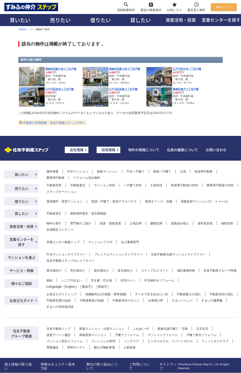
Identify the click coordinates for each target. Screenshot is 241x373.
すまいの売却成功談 (60, 306)
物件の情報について (143, 149)
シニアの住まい (71, 280)
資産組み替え (180, 223)
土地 (183, 171)
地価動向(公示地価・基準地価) (105, 294)
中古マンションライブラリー (66, 254)
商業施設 (52, 347)
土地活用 (136, 223)
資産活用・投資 (181, 20)
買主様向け (54, 270)
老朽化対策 (205, 223)
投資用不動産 (204, 171)
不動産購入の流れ (189, 294)
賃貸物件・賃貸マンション (64, 201)
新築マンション (107, 171)
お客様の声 (155, 300)
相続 (49, 280)
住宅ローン (128, 280)
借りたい (100, 20)
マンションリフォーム (163, 335)
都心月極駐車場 (104, 347)
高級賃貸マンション (92, 335)
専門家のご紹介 (80, 223)
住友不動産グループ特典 (220, 270)
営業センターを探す (21, 242)
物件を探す (54, 223)
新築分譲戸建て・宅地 (173, 328)
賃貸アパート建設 (58, 335)
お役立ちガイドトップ (61, 294)
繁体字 (86, 286)
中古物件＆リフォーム (159, 280)
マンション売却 (104, 185)
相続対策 (227, 223)
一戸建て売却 (133, 185)
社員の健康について (182, 149)
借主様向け (101, 270)
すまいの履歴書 (211, 300)
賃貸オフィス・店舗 (158, 201)
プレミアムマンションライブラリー (118, 254)
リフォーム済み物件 (86, 177)
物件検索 (52, 171)
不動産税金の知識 (92, 300)
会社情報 (76, 149)
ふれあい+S (141, 328)
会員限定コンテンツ (60, 229)
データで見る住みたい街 (151, 294)
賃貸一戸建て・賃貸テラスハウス (113, 201)
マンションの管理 (103, 341)
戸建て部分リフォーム (201, 335)
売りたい (60, 20)
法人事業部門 (130, 242)
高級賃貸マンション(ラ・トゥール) (204, 201)
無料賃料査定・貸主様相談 (88, 213)
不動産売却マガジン (125, 300)
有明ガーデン (76, 347)
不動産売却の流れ (221, 294)
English (70, 286)
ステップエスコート (154, 270)
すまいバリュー (182, 300)
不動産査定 (77, 185)
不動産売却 (54, 185)
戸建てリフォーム (127, 335)
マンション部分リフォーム (64, 341)
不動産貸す (54, 213)
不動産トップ (25, 29)
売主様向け (77, 270)
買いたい (20, 20)
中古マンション (77, 171)
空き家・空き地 (101, 280)
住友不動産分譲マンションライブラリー (178, 254)
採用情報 (108, 149)
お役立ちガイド (21, 300)
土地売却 (156, 185)
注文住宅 (202, 328)
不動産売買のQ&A (58, 300)
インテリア (131, 341)
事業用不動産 (55, 177)
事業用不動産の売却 (220, 185)
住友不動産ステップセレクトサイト (70, 260)
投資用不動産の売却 (184, 185)
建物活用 (156, 223)
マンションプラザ (100, 242)
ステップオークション (61, 191)
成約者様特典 (186, 270)
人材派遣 (130, 347)
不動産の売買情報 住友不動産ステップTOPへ (54, 122)
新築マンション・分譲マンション (101, 328)
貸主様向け (125, 270)
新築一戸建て (162, 171)
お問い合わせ (216, 149)
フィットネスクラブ (215, 341)
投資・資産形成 (110, 223)
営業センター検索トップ (63, 242)
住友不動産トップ (58, 328)
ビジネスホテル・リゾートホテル (170, 341)
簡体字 (102, 286)
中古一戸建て (136, 171)
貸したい (140, 20)
